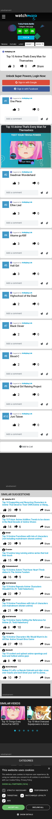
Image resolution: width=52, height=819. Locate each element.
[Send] (41, 119)
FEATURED (13, 44)
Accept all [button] (13, 807)
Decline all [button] (38, 807)
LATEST (21, 44)
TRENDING (4, 44)
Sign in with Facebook (26, 89)
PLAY (26, 37)
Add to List (26, 446)
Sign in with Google (26, 82)
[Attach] (47, 119)
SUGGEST (30, 44)
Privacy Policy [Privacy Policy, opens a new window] (26, 780)
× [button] (49, 769)
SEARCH (39, 44)
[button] (26, 784)
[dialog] (26, 792)
